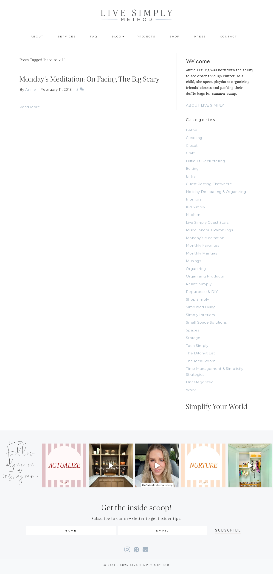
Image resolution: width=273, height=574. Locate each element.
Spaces (192, 330)
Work (191, 390)
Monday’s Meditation (205, 238)
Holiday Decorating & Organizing (216, 191)
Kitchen (193, 214)
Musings (193, 261)
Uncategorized (200, 382)
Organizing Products (205, 276)
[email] (163, 530)
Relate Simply (199, 284)
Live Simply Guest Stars (207, 222)
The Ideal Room (201, 361)
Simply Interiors (200, 315)
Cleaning (194, 138)
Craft (190, 153)
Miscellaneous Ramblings (209, 230)
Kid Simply (195, 207)
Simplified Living (201, 307)
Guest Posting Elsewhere (209, 184)
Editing (192, 168)
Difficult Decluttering (205, 161)
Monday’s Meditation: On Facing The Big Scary (90, 79)
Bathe (191, 130)
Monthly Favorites (202, 245)
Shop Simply (197, 299)
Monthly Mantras (201, 253)
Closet (192, 145)
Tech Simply (197, 345)
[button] (228, 530)
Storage (193, 338)
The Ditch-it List (200, 353)
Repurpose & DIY (202, 291)
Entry (191, 176)
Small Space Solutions (206, 322)
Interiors (194, 199)
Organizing (196, 268)
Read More (30, 107)
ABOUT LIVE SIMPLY (205, 105)
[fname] (71, 530)
